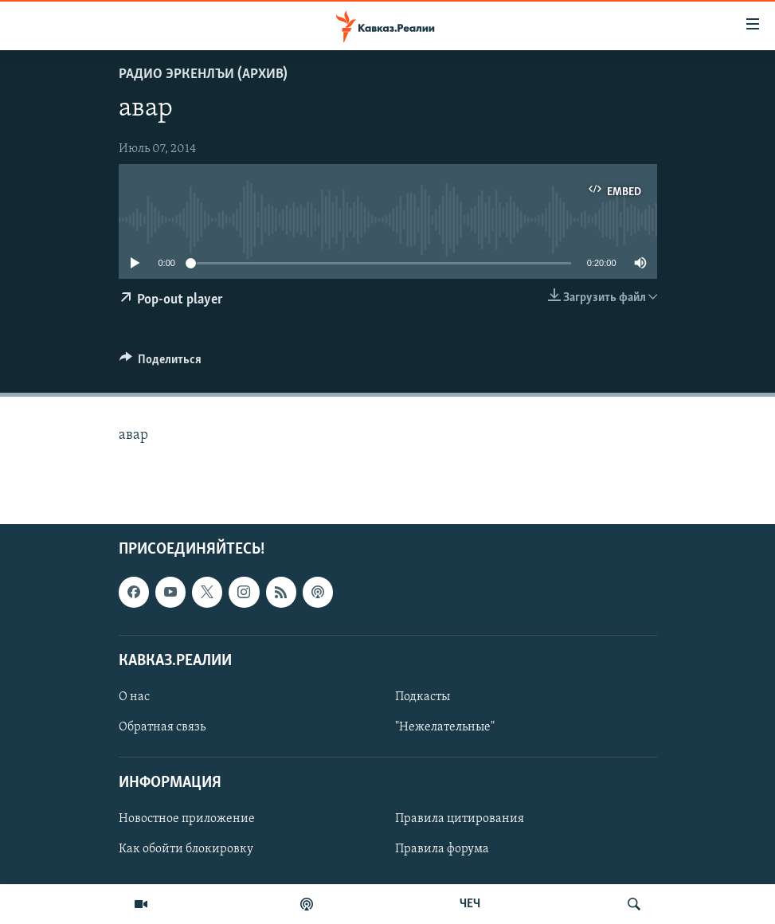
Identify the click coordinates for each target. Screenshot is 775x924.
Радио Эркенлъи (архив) (203, 74)
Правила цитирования (459, 818)
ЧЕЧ (470, 904)
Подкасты (422, 697)
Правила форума (442, 849)
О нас (134, 697)
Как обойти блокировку (186, 849)
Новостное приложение (187, 818)
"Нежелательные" (445, 727)
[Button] (160, 363)
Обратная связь (162, 727)
